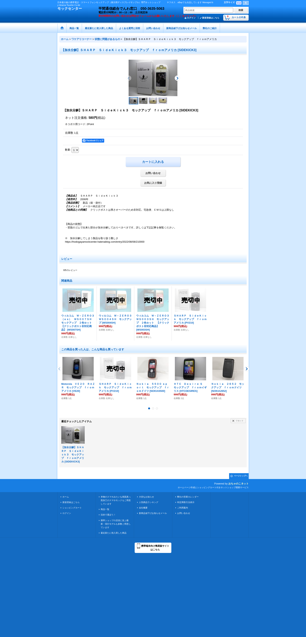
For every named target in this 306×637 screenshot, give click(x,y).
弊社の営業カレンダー (188, 497)
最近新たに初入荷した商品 (113, 533)
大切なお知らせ (146, 497)
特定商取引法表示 (185, 502)
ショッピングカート (72, 508)
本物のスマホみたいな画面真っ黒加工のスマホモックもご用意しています (116, 500)
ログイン (66, 513)
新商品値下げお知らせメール (153, 513)
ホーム (65, 497)
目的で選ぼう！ (108, 515)
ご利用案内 (182, 508)
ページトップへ (241, 476)
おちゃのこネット (238, 483)
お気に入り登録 (153, 182)
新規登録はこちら (210, 18)
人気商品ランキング (148, 502)
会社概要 (143, 508)
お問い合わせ (153, 173)
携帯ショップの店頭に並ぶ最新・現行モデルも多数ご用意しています (116, 524)
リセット (240, 421)
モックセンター (69, 9)
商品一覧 (105, 509)
